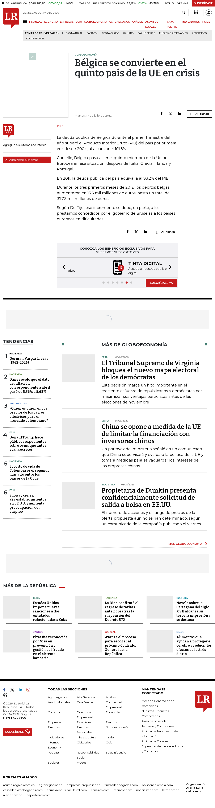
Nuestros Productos (155, 710)
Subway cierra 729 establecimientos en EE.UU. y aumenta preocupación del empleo (27, 503)
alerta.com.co (12, 794)
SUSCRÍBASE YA (161, 282)
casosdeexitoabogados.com (23, 789)
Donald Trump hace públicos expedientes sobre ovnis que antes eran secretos (27, 443)
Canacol (92, 33)
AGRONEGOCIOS (119, 21)
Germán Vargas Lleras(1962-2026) (28, 360)
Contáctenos (151, 715)
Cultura (182, 597)
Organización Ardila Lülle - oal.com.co (196, 787)
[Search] (183, 12)
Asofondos (199, 33)
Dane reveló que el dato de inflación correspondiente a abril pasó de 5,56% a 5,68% (29, 385)
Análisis (110, 696)
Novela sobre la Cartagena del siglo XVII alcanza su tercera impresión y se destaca (193, 610)
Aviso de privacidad (155, 720)
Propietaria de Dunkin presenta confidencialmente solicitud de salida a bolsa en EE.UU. (149, 497)
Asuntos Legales (59, 701)
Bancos (38, 631)
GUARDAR (199, 114)
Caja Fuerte (85, 701)
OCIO (79, 21)
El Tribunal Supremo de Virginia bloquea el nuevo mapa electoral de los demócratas (151, 370)
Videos (81, 762)
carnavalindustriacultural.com (67, 789)
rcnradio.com (123, 789)
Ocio (109, 741)
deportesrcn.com (38, 794)
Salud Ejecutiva (116, 752)
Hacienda (15, 353)
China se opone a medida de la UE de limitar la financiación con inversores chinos (151, 433)
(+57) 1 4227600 (14, 717)
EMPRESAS (67, 21)
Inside (110, 736)
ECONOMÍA (51, 21)
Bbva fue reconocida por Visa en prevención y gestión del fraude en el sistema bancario (50, 646)
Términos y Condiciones (158, 725)
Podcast (53, 752)
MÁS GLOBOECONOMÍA (185, 543)
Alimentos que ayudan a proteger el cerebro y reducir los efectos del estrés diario (194, 644)
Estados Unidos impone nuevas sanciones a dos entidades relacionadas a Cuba (50, 610)
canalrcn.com (100, 789)
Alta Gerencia (86, 696)
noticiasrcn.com (147, 789)
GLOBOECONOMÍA (95, 21)
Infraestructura (86, 736)
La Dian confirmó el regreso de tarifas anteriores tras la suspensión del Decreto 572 (122, 610)
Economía (113, 711)
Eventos (111, 721)
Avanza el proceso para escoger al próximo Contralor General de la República (121, 644)
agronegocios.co (50, 784)
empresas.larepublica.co (83, 784)
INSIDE (206, 21)
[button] (62, 267)
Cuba (36, 597)
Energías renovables (173, 33)
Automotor (18, 403)
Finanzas (54, 726)
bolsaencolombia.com (157, 784)
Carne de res (146, 33)
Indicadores (56, 736)
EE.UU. (13, 432)
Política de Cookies (155, 740)
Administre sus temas (21, 159)
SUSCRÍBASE (203, 3)
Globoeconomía (117, 726)
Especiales (84, 721)
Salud (180, 631)
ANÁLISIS (137, 21)
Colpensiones (35, 38)
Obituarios (84, 741)
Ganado (128, 33)
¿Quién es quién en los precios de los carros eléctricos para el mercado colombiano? (28, 414)
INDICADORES (191, 21)
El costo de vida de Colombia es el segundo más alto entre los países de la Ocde (29, 472)
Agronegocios (57, 696)
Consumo (54, 711)
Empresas (54, 721)
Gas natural (74, 33)
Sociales (53, 762)
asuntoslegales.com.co (19, 784)
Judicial (110, 631)
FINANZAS (35, 21)
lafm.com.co (170, 789)
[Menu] (26, 21)
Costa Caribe (110, 33)
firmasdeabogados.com (121, 784)
